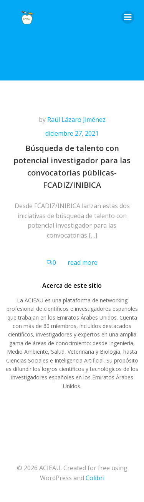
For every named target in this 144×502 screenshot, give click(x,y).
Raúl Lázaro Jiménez (76, 119)
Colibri (95, 478)
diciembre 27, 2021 (72, 133)
